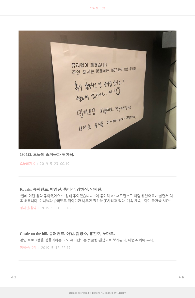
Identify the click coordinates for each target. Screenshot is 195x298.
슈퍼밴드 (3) (97, 7)
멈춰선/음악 (28, 208)
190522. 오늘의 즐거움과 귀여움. (47, 154)
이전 (10, 276)
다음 (184, 276)
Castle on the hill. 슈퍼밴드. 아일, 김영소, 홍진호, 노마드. (67, 234)
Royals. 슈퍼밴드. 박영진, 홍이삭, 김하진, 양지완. (61, 189)
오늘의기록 (27, 163)
